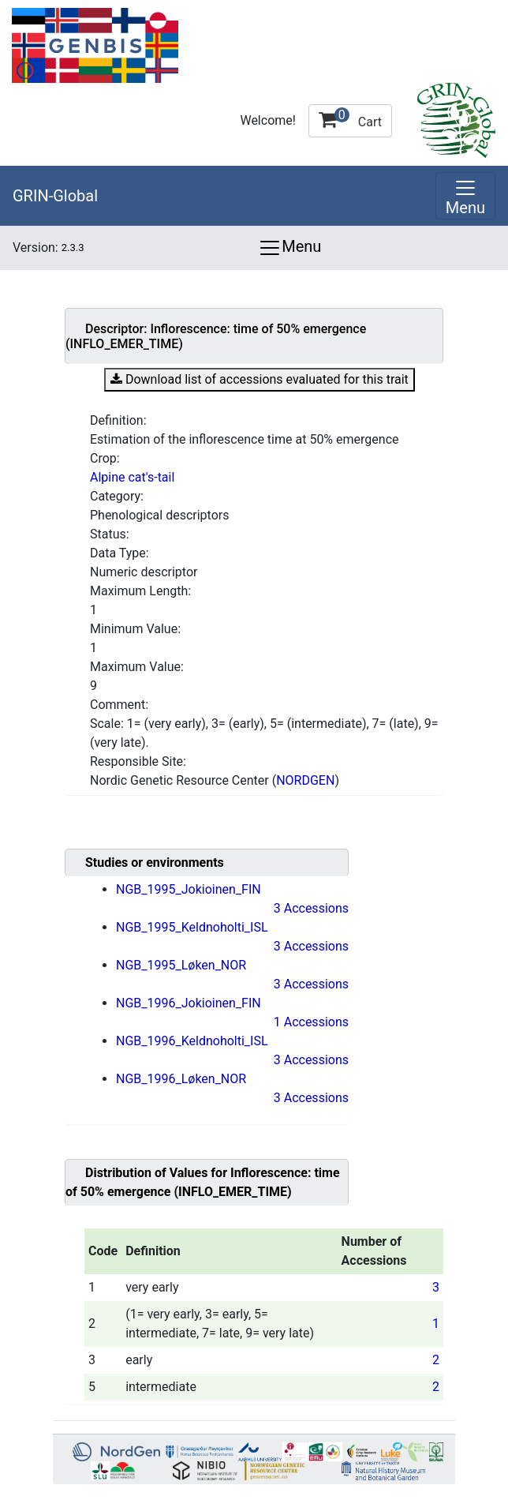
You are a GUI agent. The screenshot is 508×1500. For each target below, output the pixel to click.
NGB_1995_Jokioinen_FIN (188, 889)
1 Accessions (311, 1021)
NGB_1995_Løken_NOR (181, 965)
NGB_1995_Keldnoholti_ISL (192, 927)
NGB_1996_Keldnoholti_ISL (192, 1040)
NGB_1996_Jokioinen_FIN (188, 1003)
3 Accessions (311, 908)
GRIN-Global (55, 195)
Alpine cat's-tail (132, 477)
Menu (289, 248)
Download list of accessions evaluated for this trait (259, 379)
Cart (350, 118)
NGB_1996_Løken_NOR (181, 1078)
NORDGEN (305, 780)
